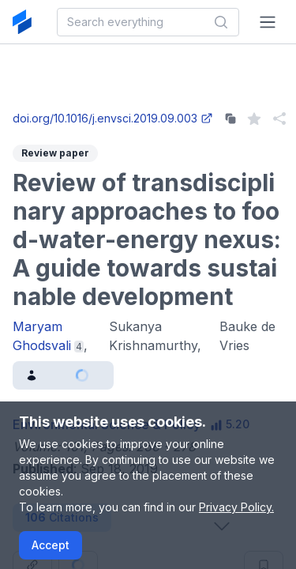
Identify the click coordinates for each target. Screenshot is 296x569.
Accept (50, 545)
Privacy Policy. (236, 507)
